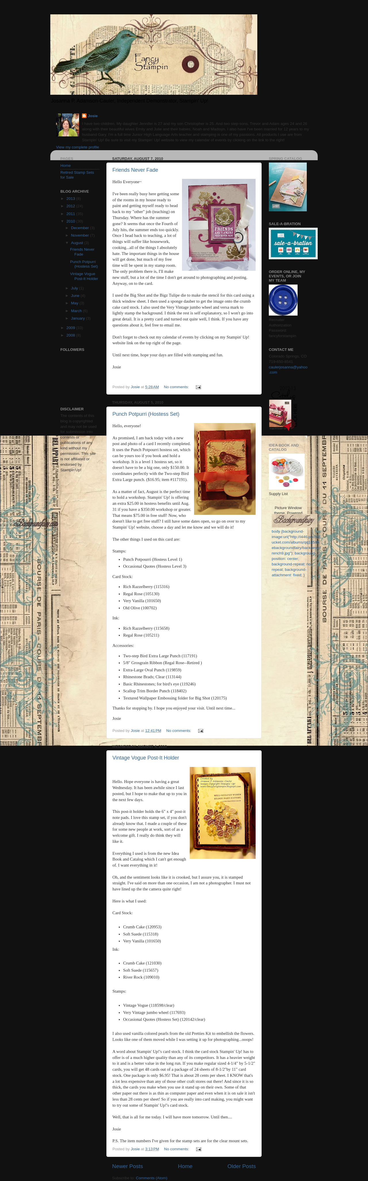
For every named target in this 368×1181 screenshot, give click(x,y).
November (80, 235)
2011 (71, 214)
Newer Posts (127, 1166)
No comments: (177, 387)
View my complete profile (77, 147)
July (75, 288)
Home (185, 1166)
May (75, 303)
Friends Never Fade (135, 170)
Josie (93, 116)
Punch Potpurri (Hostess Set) (145, 414)
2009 (71, 328)
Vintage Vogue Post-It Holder (145, 758)
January (78, 318)
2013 (71, 198)
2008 (71, 335)
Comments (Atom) (152, 1178)
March (77, 311)
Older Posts (241, 1166)
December (80, 228)
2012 (71, 206)
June (75, 295)
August (77, 243)
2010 (71, 221)
